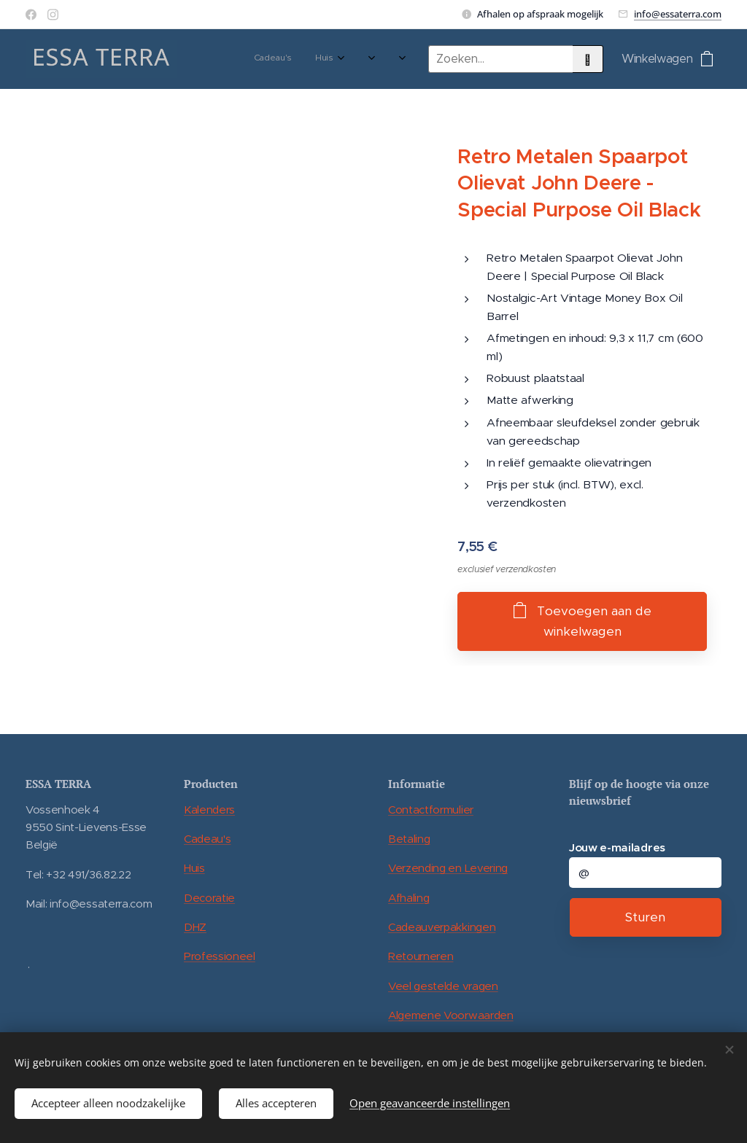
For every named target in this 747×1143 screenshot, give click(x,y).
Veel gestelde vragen (443, 986)
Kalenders (209, 809)
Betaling (409, 839)
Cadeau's (207, 839)
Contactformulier (430, 809)
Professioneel (219, 956)
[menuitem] (229, 59)
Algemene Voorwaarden (451, 1015)
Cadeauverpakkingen (441, 927)
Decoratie (209, 898)
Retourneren (420, 956)
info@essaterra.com (677, 13)
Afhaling (408, 898)
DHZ (195, 927)
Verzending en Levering (448, 868)
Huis (194, 868)
